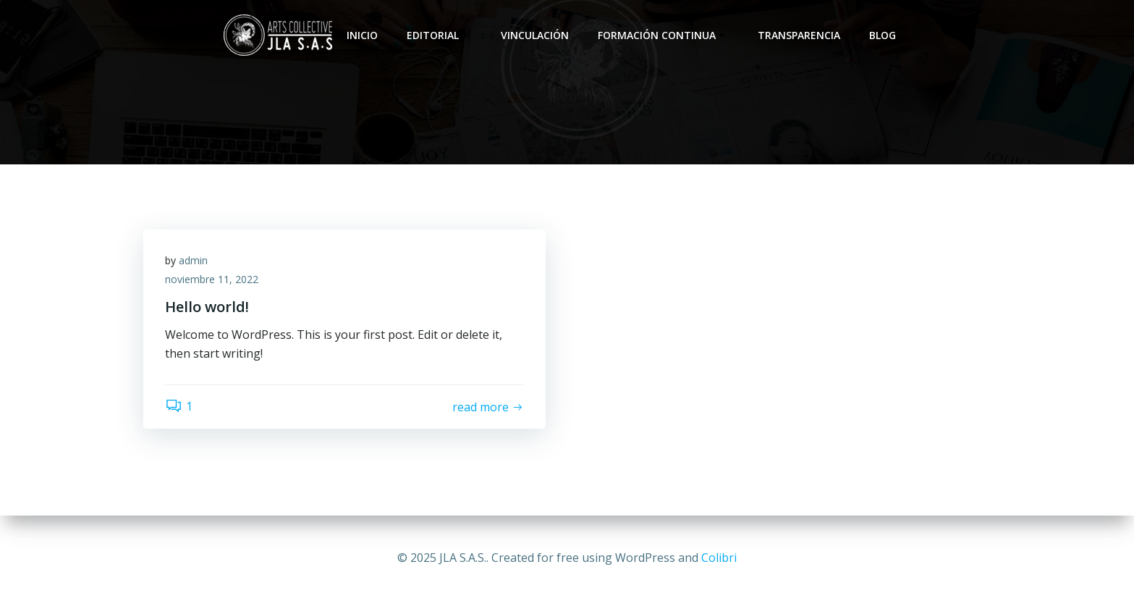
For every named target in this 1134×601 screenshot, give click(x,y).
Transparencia (799, 35)
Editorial (439, 35)
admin (193, 260)
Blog (882, 35)
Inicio (362, 35)
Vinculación (535, 35)
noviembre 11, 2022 (211, 279)
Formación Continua (663, 35)
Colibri (719, 558)
